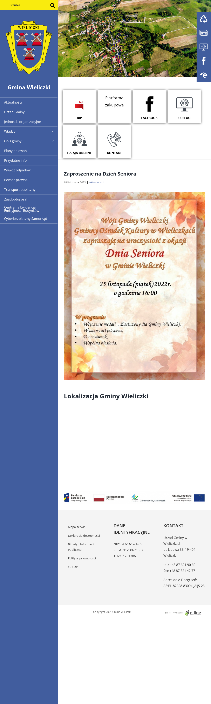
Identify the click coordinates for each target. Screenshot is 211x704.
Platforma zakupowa (114, 101)
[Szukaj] (52, 5)
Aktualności (96, 182)
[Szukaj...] (29, 5)
